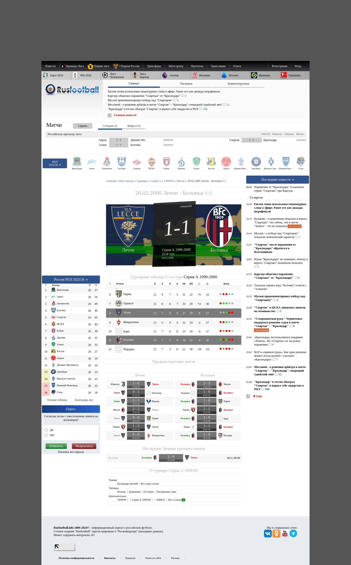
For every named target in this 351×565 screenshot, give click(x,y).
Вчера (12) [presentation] (133, 126)
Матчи (299, 133)
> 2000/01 (159, 499)
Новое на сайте (153, 558)
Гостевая (148, 491)
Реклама (175, 558)
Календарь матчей (127, 483)
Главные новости (125, 115)
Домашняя (134, 491)
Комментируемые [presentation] (239, 83)
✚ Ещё (257, 396)
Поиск (237, 66)
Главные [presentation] (134, 83)
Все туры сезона (150, 483)
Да (51, 430)
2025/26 (265, 133)
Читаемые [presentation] (186, 83)
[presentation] (77, 125)
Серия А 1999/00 (183, 470)
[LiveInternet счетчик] (64, 550)
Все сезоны (176, 499)
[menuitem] (128, 66)
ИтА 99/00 (233, 458)
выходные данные (151, 531)
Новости (277, 133)
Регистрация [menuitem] (279, 66)
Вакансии (131, 558)
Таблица (289, 133)
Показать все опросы (71, 452)
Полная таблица (57, 400)
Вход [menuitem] (298, 66)
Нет (52, 435)
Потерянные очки (166, 491)
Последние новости (277, 179)
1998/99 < (123, 499)
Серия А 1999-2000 (176, 249)
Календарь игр (84, 400)
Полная (121, 491)
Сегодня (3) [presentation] (110, 126)
